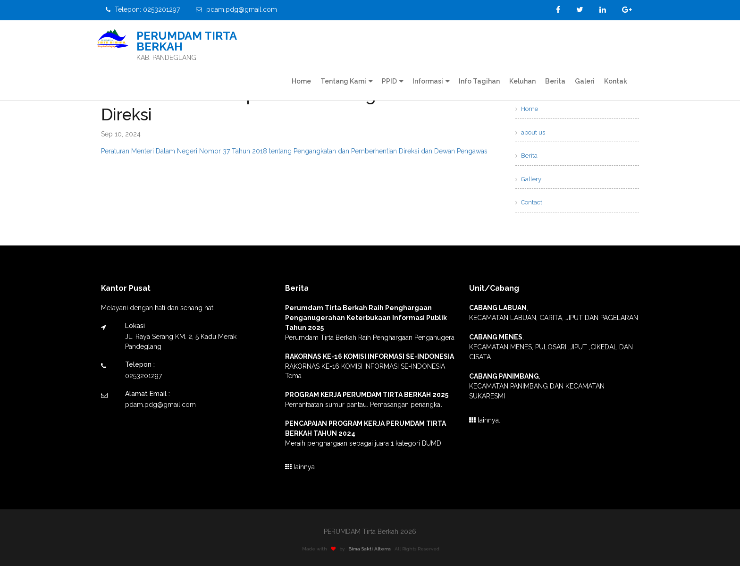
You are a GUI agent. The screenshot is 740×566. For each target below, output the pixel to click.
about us (530, 132)
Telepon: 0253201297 (143, 9)
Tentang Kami (343, 81)
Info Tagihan (479, 81)
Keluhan (522, 81)
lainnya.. (301, 467)
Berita (555, 81)
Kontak (615, 81)
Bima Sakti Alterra (373, 548)
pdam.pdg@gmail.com (236, 9)
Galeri (585, 81)
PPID (389, 81)
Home (301, 81)
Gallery (528, 179)
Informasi (427, 81)
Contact (528, 202)
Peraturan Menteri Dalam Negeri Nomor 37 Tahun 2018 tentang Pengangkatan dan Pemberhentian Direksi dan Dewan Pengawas (294, 151)
